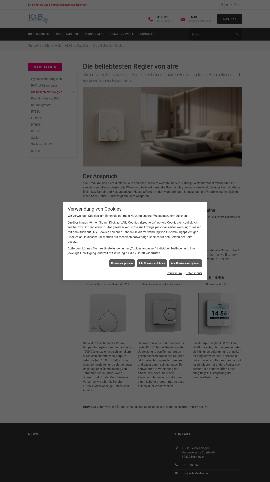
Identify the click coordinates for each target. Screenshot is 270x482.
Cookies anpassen (122, 263)
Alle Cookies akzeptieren (185, 263)
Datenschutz (194, 273)
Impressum (174, 273)
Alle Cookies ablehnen (152, 263)
